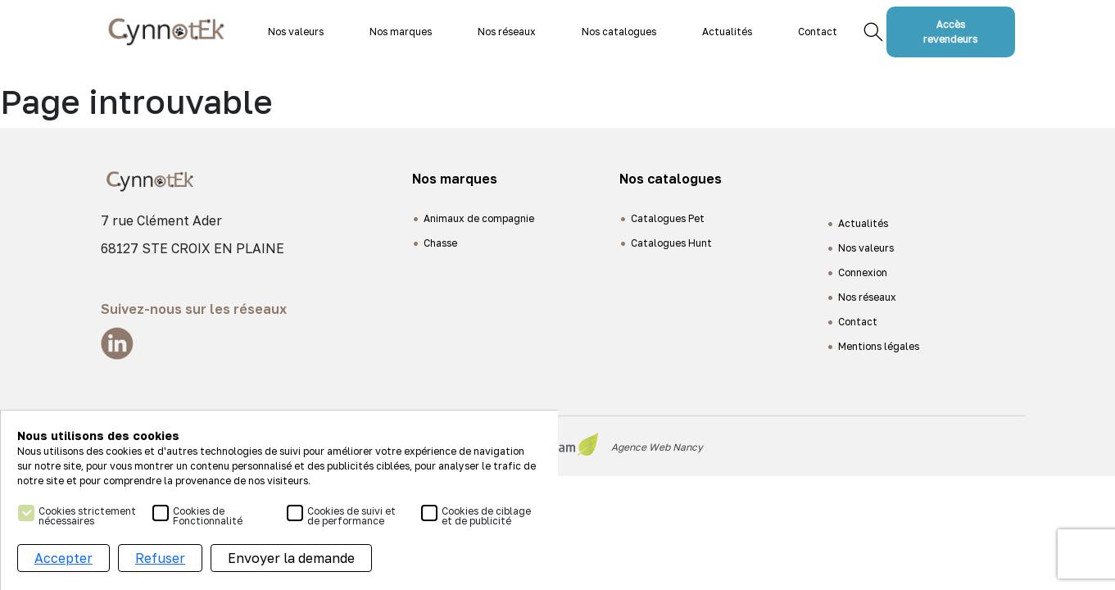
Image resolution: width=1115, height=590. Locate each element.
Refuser (160, 559)
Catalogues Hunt (671, 243)
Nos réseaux (507, 31)
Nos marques (400, 31)
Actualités (727, 31)
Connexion (862, 272)
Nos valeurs (296, 31)
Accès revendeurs (950, 31)
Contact (817, 31)
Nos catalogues (619, 31)
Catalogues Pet (668, 218)
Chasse (440, 243)
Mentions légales (878, 346)
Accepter (63, 559)
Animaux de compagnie (479, 218)
